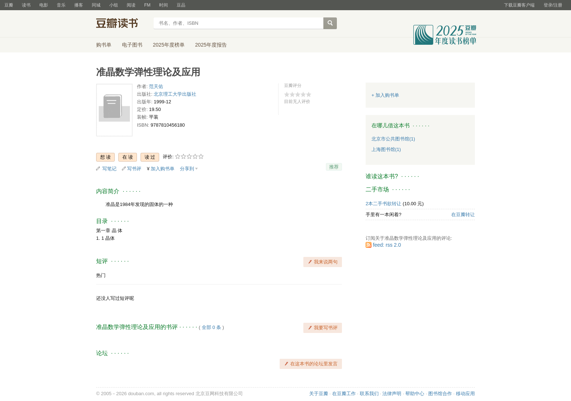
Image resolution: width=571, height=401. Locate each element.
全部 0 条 (211, 327)
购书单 (103, 45)
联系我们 (369, 393)
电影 (43, 5)
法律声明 (391, 393)
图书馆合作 (440, 393)
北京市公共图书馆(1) (393, 139)
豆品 (181, 5)
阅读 (131, 5)
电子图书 (132, 45)
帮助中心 (414, 393)
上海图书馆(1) (386, 149)
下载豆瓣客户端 (519, 5)
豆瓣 (8, 5)
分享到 (187, 168)
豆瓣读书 (122, 24)
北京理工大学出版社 (175, 94)
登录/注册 (553, 5)
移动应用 (465, 393)
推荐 (334, 167)
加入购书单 (162, 168)
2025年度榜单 (169, 45)
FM (147, 5)
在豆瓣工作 (344, 393)
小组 (113, 5)
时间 (163, 5)
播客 (78, 5)
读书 (26, 5)
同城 (96, 5)
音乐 (61, 5)
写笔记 (109, 168)
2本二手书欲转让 (383, 203)
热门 (101, 275)
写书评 (134, 168)
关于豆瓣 (318, 393)
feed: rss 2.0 (387, 245)
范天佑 (156, 86)
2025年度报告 (211, 45)
